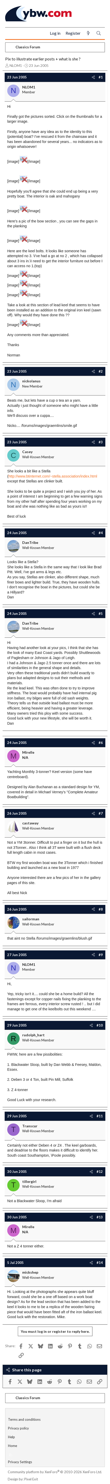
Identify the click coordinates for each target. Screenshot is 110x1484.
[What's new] (88, 33)
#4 (101, 533)
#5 (101, 613)
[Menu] (11, 33)
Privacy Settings (20, 1462)
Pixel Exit (31, 1479)
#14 (100, 1263)
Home (12, 1446)
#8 (101, 909)
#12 (100, 1172)
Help (11, 1437)
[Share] (93, 77)
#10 (100, 1025)
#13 (100, 1217)
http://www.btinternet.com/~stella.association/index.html (53, 476)
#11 (100, 1116)
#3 (101, 442)
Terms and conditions (24, 1419)
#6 (101, 743)
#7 (101, 813)
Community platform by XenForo (55, 1472)
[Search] (98, 33)
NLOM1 (16, 65)
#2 (101, 371)
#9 (101, 955)
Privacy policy (18, 1428)
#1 (101, 77)
